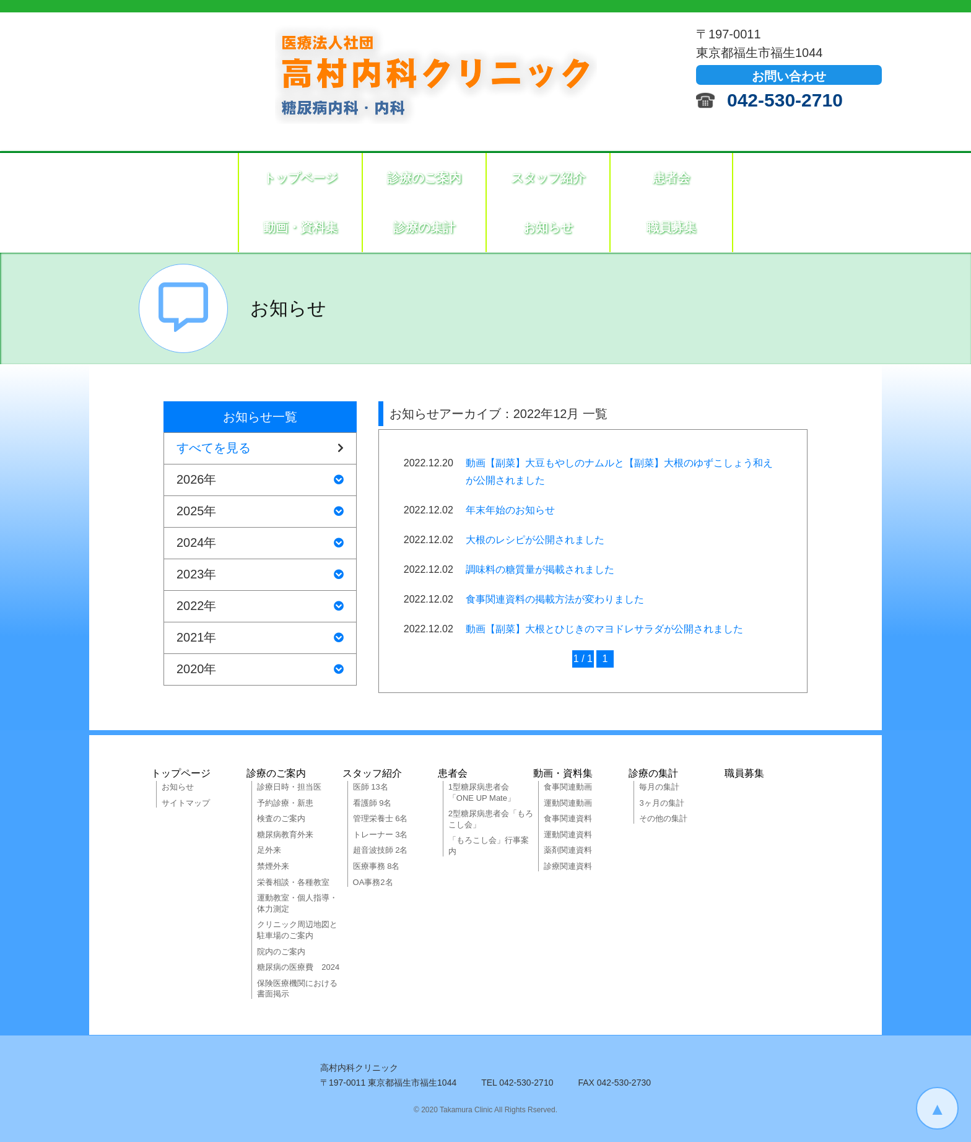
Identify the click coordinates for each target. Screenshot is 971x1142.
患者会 (671, 178)
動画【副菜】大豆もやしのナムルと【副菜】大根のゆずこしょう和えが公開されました (619, 472)
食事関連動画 (568, 786)
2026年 (260, 479)
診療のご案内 (424, 178)
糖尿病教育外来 (285, 834)
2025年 (260, 511)
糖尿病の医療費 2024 (298, 967)
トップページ (300, 178)
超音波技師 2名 (380, 850)
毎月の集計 (659, 786)
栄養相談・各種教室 (293, 882)
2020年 (260, 669)
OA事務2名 (373, 882)
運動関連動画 (568, 803)
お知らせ (548, 227)
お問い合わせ (789, 76)
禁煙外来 (273, 866)
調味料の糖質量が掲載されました (540, 569)
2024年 (260, 543)
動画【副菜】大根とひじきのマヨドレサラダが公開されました (604, 629)
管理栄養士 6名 (380, 818)
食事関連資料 (568, 818)
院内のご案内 (281, 951)
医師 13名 (370, 786)
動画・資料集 (300, 227)
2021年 (260, 637)
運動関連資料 (568, 834)
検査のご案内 (281, 818)
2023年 (260, 574)
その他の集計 (663, 818)
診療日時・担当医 (289, 786)
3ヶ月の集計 (661, 803)
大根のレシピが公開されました (535, 539)
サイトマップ (186, 803)
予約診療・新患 (285, 803)
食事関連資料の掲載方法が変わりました (555, 599)
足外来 (269, 850)
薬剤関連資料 (568, 850)
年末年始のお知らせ (510, 510)
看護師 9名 (372, 803)
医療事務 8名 (376, 866)
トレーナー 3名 (380, 834)
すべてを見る (260, 448)
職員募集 (671, 227)
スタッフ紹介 (548, 178)
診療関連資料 (568, 866)
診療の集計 (424, 227)
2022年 (260, 606)
